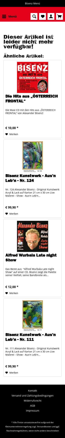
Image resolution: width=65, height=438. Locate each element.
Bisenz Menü (32, 3)
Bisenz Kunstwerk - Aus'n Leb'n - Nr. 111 (30, 337)
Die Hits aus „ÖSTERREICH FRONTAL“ (31, 98)
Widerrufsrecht (32, 400)
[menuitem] (9, 16)
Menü (9, 16)
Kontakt (32, 390)
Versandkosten (44, 426)
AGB (32, 405)
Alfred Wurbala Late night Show (31, 257)
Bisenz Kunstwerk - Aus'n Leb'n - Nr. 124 (30, 178)
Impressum (32, 410)
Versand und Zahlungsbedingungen (33, 395)
